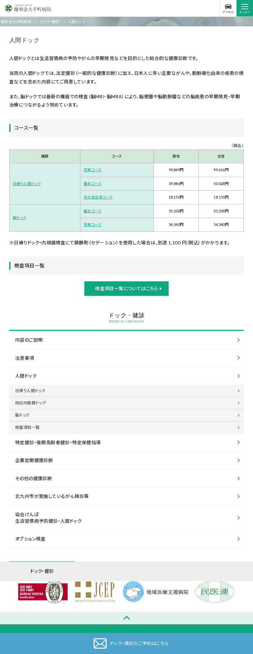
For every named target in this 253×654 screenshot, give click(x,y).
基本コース (92, 183)
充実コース (92, 170)
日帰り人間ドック (27, 183)
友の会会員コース (98, 197)
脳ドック (19, 217)
